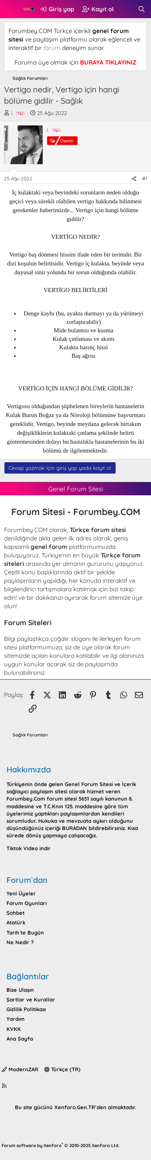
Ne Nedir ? (20, 942)
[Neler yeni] (125, 9)
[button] (11, 9)
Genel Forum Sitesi (89, 784)
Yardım (15, 1019)
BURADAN (74, 828)
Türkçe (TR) (62, 1069)
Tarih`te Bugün (25, 932)
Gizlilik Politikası (26, 1009)
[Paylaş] (134, 179)
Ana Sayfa (19, 1038)
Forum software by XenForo (61, 1145)
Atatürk (15, 922)
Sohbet (15, 913)
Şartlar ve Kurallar (30, 999)
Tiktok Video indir (28, 848)
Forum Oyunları (26, 903)
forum (51, 48)
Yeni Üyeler (21, 893)
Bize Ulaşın (20, 990)
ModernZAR (20, 1069)
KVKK (13, 1029)
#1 (144, 178)
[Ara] (141, 9)
